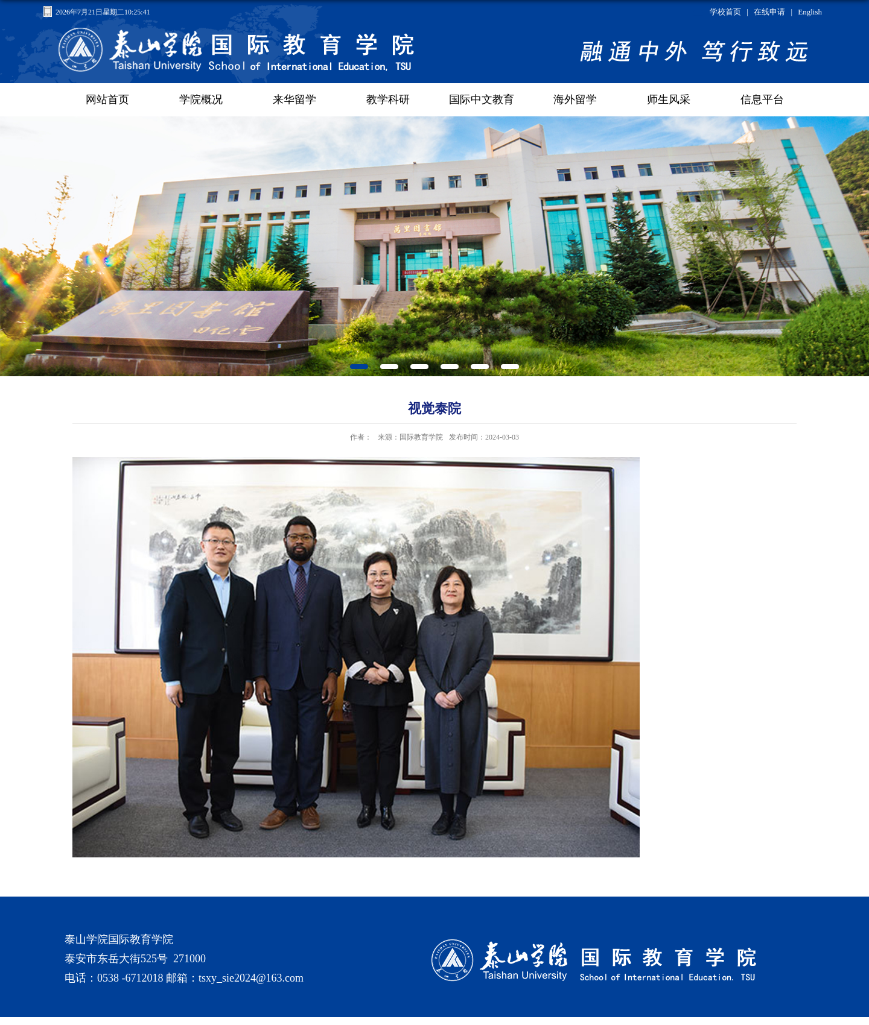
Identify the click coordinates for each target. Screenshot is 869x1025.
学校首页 (725, 11)
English (810, 11)
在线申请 (769, 11)
